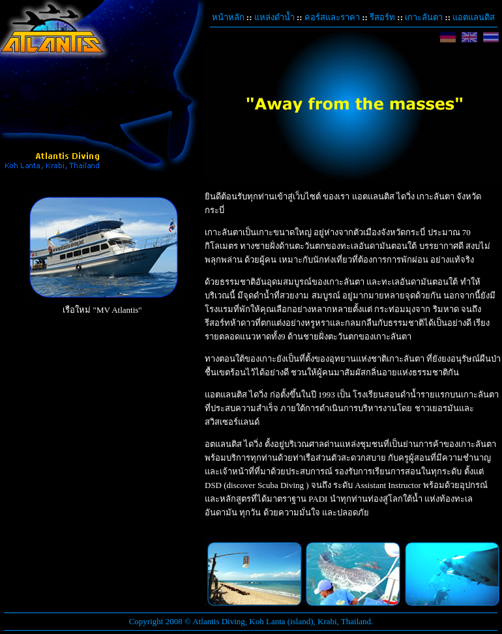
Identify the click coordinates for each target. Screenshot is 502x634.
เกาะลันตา (424, 17)
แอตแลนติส (473, 17)
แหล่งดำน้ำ (274, 17)
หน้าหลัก (228, 17)
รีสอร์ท (382, 17)
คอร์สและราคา (332, 17)
